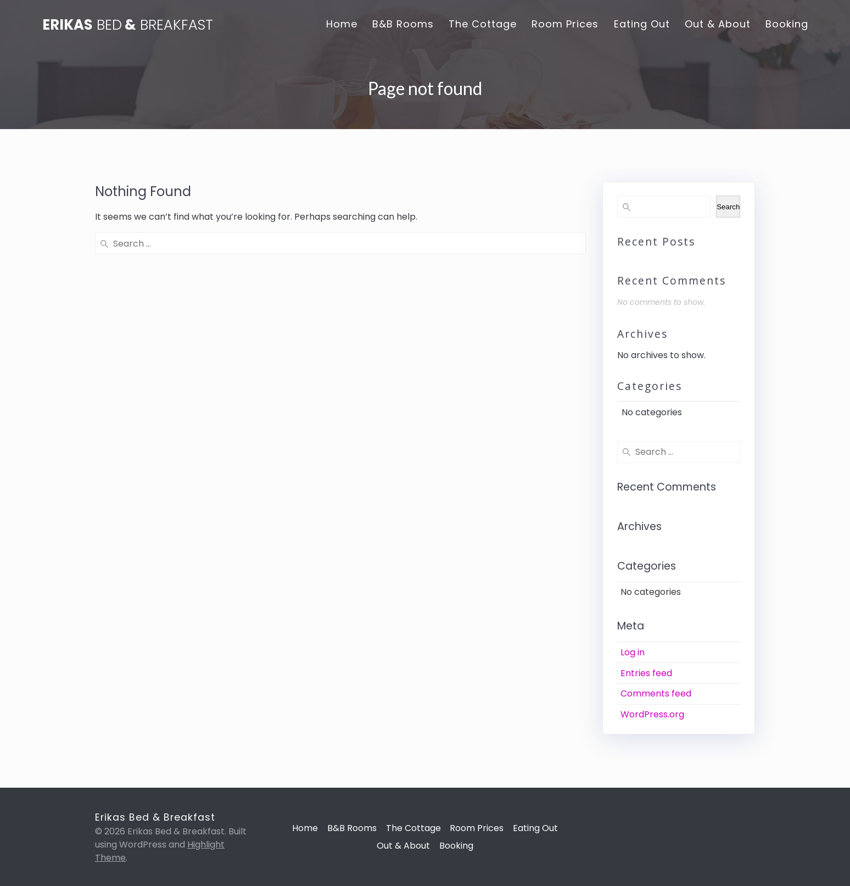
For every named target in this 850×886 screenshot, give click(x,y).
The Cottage (483, 24)
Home (341, 24)
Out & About (718, 24)
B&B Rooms (403, 24)
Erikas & (127, 25)
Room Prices (565, 24)
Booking (786, 24)
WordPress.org (652, 714)
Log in (632, 652)
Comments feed (655, 693)
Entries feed (646, 673)
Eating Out (642, 24)
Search (728, 207)
